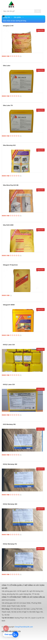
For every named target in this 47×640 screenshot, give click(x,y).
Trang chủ (7, 17)
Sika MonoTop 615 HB (10, 185)
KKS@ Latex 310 (9, 344)
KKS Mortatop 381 (9, 424)
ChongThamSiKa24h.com (24, 627)
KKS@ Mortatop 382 (10, 464)
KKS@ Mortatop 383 (10, 504)
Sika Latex (6, 65)
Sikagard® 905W (9, 305)
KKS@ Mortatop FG (10, 544)
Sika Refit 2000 (8, 225)
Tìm (37, 11)
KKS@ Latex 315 (9, 384)
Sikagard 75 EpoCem (10, 265)
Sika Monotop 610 (9, 145)
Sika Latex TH (8, 105)
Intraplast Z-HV (8, 26)
